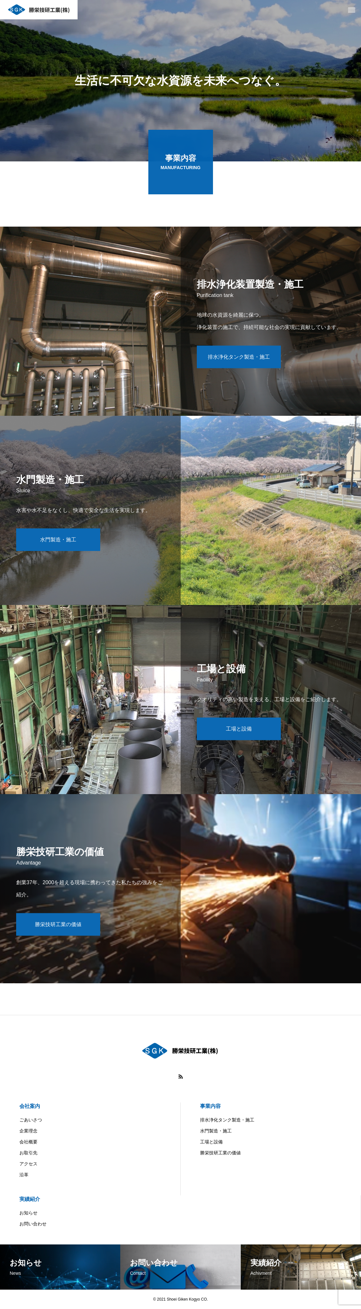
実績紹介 (29, 1199)
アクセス (28, 1163)
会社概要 (28, 1141)
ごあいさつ (30, 1119)
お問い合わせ (33, 1223)
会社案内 (29, 1106)
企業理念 (28, 1130)
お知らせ (28, 1212)
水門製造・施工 (216, 1130)
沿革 (23, 1174)
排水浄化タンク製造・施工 (227, 1119)
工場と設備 (211, 1141)
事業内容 (210, 1106)
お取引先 (28, 1152)
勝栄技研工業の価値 (220, 1152)
